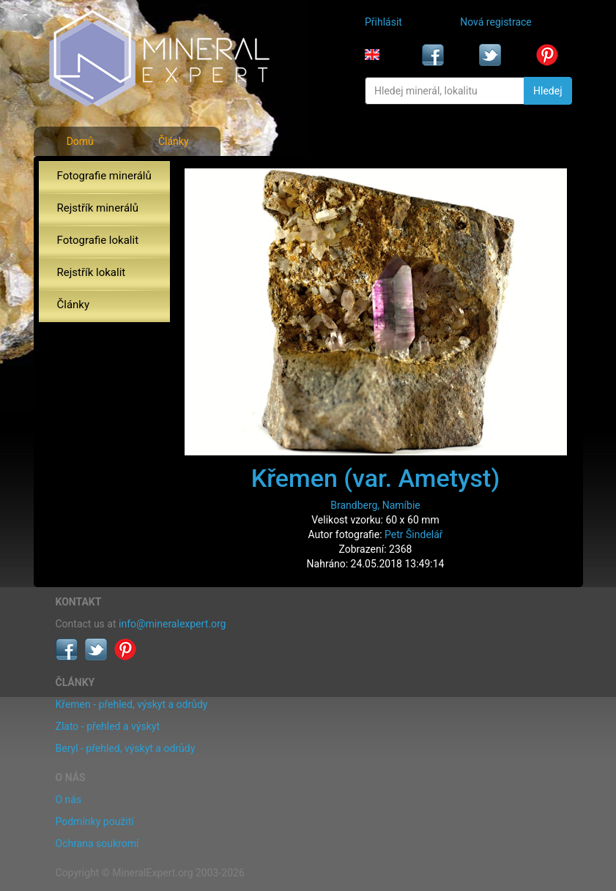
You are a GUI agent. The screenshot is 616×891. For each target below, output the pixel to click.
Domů (80, 141)
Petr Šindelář (414, 534)
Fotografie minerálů (104, 175)
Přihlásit (383, 22)
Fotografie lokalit (98, 240)
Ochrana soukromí (97, 843)
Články (173, 141)
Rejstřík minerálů (97, 208)
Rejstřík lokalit (91, 272)
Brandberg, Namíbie (375, 505)
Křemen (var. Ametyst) (375, 478)
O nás (69, 799)
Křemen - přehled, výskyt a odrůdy (132, 704)
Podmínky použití (95, 821)
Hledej (547, 91)
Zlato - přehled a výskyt (108, 726)
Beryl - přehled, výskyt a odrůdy (126, 748)
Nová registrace (496, 22)
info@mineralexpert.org (172, 624)
